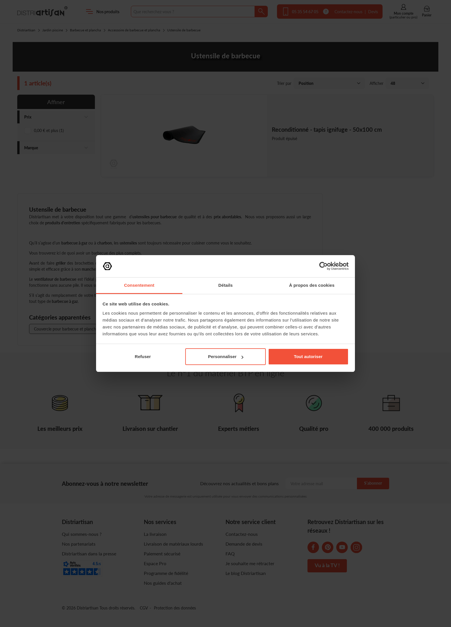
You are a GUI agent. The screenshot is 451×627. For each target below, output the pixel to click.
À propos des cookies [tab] (312, 285)
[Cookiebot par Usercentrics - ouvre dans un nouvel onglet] (323, 266)
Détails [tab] (225, 285)
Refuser (143, 356)
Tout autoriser (308, 356)
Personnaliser (225, 356)
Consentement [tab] (139, 285)
